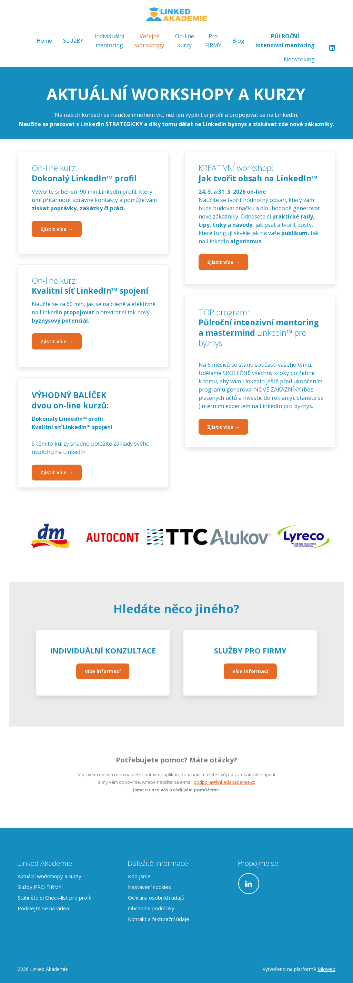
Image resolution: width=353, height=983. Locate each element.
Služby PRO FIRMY (40, 886)
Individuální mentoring (109, 40)
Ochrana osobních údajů (156, 897)
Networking (299, 59)
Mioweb (326, 969)
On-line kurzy (184, 40)
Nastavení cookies (149, 886)
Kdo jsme (139, 876)
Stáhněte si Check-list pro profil (54, 897)
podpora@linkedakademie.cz (224, 782)
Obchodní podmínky (151, 908)
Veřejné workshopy (149, 40)
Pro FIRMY (213, 40)
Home (44, 40)
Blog (238, 40)
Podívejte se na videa (43, 908)
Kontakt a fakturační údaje (158, 918)
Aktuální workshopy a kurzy (49, 876)
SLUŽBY (73, 40)
